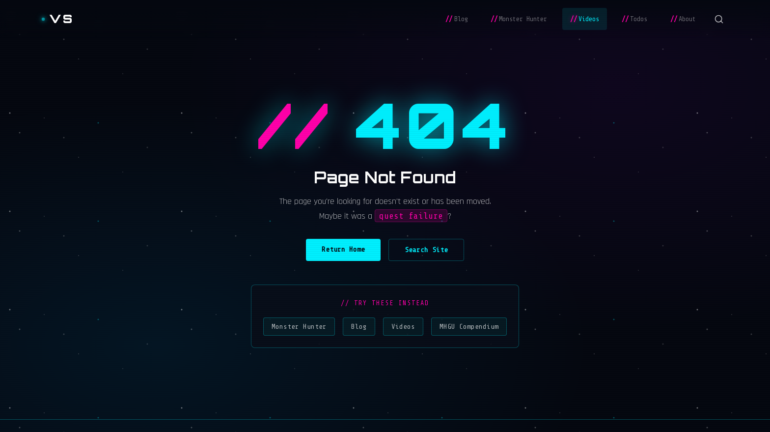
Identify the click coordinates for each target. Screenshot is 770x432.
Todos (634, 19)
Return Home (343, 249)
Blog (456, 19)
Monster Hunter (519, 19)
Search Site (426, 250)
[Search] (719, 19)
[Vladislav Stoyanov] (57, 19)
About (683, 19)
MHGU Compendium (469, 326)
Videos (584, 19)
